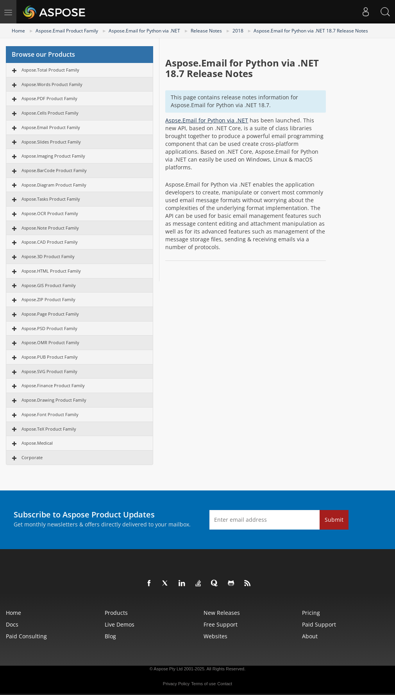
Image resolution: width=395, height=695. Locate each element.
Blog (110, 636)
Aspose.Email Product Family (67, 30)
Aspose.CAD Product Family (49, 242)
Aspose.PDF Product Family (49, 98)
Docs (12, 624)
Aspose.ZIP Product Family (48, 299)
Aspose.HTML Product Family (51, 271)
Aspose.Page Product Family (50, 314)
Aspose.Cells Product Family (50, 113)
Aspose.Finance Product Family (53, 385)
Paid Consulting (26, 636)
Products (116, 612)
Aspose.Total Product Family (50, 70)
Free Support (221, 624)
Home (18, 30)
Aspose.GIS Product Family (48, 285)
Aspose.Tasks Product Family (50, 199)
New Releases (222, 612)
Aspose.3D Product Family (48, 256)
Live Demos (119, 624)
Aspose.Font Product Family (50, 414)
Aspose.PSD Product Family (49, 328)
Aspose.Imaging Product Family (53, 156)
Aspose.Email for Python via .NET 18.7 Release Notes (311, 30)
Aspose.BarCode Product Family (54, 170)
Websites (215, 636)
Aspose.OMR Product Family (50, 342)
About (310, 636)
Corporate (32, 457)
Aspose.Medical (37, 443)
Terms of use (203, 683)
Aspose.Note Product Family (50, 228)
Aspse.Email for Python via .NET (206, 120)
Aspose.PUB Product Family (49, 357)
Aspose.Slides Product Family (51, 142)
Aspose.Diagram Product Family (53, 185)
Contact (224, 683)
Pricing (311, 612)
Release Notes (206, 30)
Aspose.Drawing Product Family (53, 400)
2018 (237, 30)
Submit (334, 519)
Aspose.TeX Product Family (48, 429)
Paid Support (319, 624)
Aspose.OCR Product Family (49, 213)
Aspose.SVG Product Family (49, 371)
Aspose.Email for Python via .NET (144, 30)
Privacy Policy (176, 683)
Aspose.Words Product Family (51, 84)
